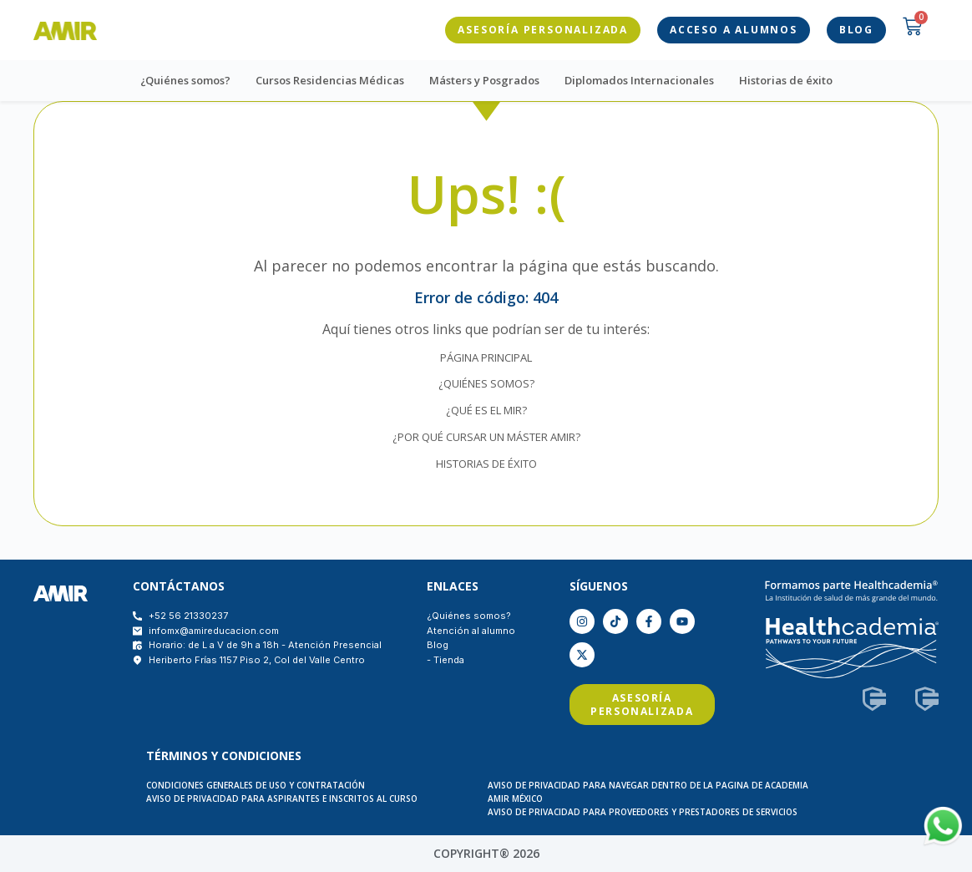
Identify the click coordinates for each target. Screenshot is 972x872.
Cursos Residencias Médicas (330, 80)
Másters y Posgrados (484, 80)
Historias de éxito (786, 80)
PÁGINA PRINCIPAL (486, 357)
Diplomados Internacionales (639, 80)
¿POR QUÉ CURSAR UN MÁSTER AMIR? (486, 436)
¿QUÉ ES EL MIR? (486, 410)
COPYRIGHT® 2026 (486, 853)
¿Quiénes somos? (185, 80)
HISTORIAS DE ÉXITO (486, 463)
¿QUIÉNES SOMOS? (486, 383)
